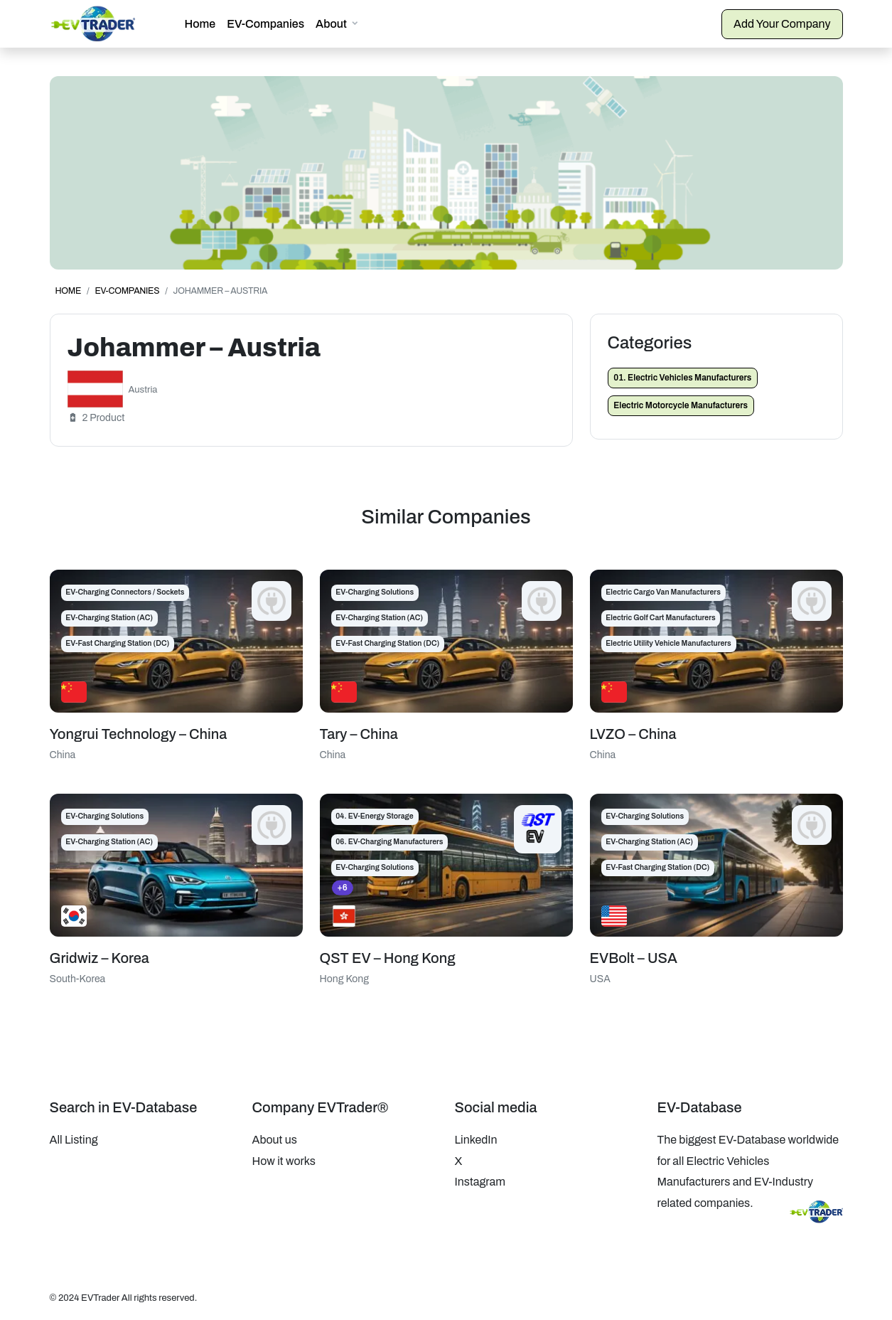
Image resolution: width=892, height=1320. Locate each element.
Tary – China (359, 734)
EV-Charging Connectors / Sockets (124, 592)
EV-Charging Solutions (374, 592)
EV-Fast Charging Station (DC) (117, 643)
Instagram (480, 1182)
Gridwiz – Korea (99, 958)
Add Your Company (782, 24)
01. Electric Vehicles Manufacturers (682, 378)
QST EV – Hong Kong (388, 958)
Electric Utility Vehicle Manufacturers (668, 643)
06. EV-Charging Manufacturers (389, 842)
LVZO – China (633, 734)
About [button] (331, 24)
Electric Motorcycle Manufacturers (680, 405)
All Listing (74, 1140)
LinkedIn (476, 1140)
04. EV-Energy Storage (374, 816)
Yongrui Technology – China (138, 734)
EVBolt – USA (633, 958)
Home (200, 24)
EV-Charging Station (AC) (109, 618)
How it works (284, 1161)
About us (274, 1140)
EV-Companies (265, 24)
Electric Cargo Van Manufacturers (663, 592)
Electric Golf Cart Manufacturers (660, 618)
